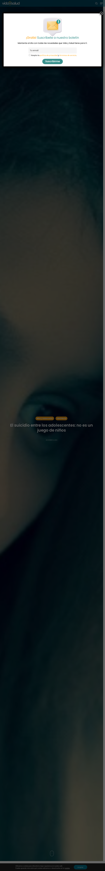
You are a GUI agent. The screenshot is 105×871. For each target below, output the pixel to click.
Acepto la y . (54, 55)
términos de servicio (67, 55)
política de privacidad (48, 55)
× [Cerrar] (101, 13)
